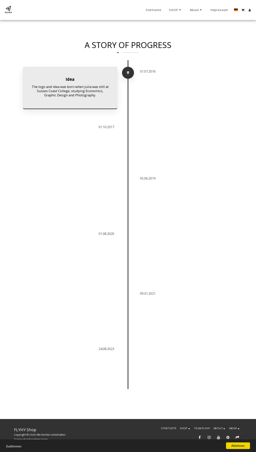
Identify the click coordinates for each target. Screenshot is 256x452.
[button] (196, 10)
